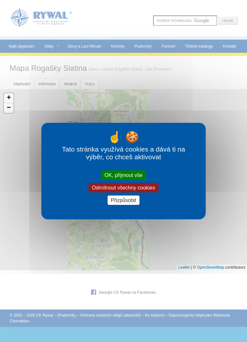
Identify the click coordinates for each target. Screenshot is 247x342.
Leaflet (184, 267)
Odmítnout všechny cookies (123, 187)
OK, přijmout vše (123, 175)
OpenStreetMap (210, 267)
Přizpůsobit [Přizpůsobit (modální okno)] (123, 200)
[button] (9, 98)
